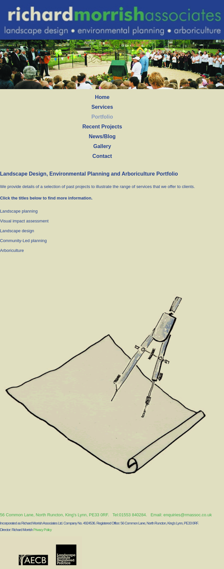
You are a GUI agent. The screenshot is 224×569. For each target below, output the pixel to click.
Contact (102, 156)
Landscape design (17, 230)
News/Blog (102, 136)
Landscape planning (19, 211)
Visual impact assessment (24, 220)
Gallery (102, 146)
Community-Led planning (23, 240)
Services (102, 107)
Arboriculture (12, 250)
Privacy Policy (42, 530)
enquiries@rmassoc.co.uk (188, 514)
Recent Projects (102, 126)
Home (102, 97)
